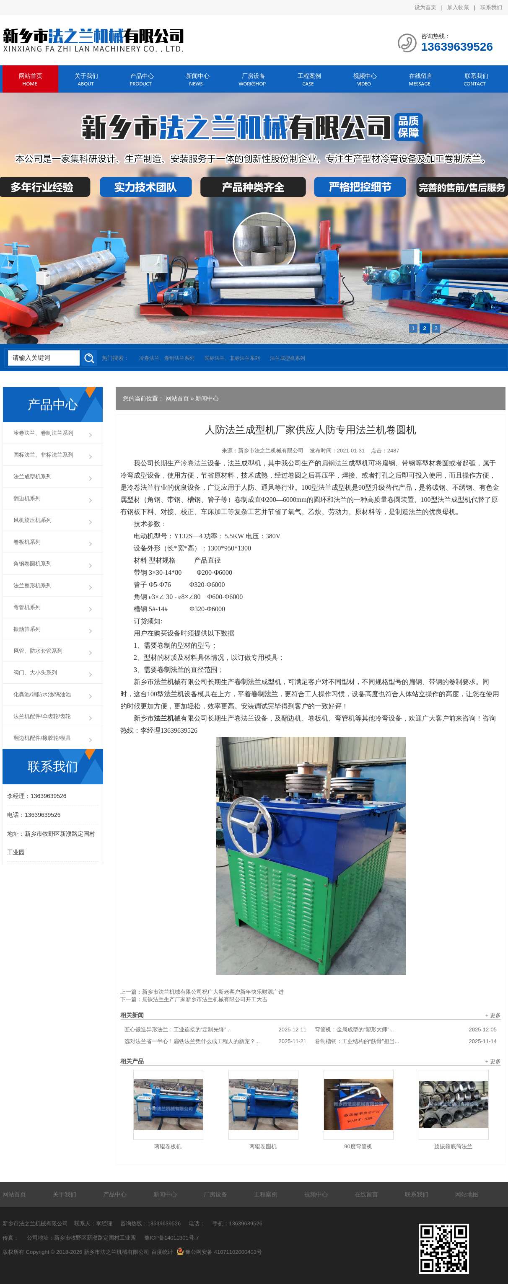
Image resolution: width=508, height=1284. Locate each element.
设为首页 (425, 7)
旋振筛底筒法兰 (453, 1146)
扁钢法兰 (334, 463)
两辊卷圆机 (263, 1146)
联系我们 (491, 7)
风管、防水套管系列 (37, 651)
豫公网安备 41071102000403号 (219, 1252)
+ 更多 (493, 1015)
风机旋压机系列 (32, 520)
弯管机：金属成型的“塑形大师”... (406, 1030)
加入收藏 (458, 7)
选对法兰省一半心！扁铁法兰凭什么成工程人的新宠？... (215, 1041)
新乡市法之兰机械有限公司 (270, 450)
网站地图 (467, 1194)
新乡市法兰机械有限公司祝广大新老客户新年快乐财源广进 (213, 992)
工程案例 (309, 75)
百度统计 (162, 1252)
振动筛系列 (27, 629)
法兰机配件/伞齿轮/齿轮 (42, 716)
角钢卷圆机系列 (32, 564)
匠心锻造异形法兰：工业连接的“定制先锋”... (215, 1030)
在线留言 (421, 75)
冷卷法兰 (194, 463)
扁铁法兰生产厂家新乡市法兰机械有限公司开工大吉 (204, 999)
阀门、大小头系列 (35, 672)
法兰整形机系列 (32, 585)
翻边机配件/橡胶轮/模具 (42, 738)
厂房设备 (253, 75)
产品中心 (142, 75)
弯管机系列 (27, 607)
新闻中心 (198, 75)
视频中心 (365, 75)
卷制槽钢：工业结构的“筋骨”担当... (406, 1041)
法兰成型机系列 (287, 358)
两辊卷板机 (167, 1146)
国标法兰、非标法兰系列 (232, 358)
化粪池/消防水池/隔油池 (42, 694)
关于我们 (86, 75)
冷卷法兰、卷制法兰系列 (166, 358)
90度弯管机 (358, 1146)
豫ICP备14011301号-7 (171, 1238)
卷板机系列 (27, 542)
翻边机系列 (27, 498)
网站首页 (30, 75)
